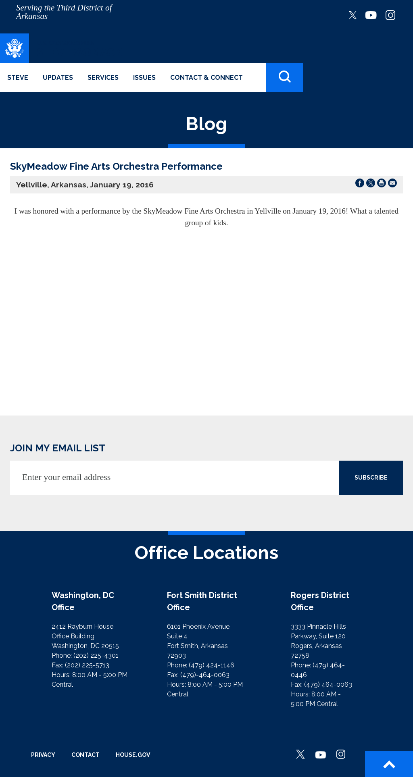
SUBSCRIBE (371, 477)
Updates (58, 77)
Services (103, 77)
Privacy (43, 755)
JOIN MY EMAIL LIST (57, 448)
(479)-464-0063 (204, 675)
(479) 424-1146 (211, 665)
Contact (85, 755)
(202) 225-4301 (96, 655)
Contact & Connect (206, 77)
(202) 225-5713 (87, 665)
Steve (17, 77)
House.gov (133, 755)
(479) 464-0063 (328, 684)
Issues (144, 77)
